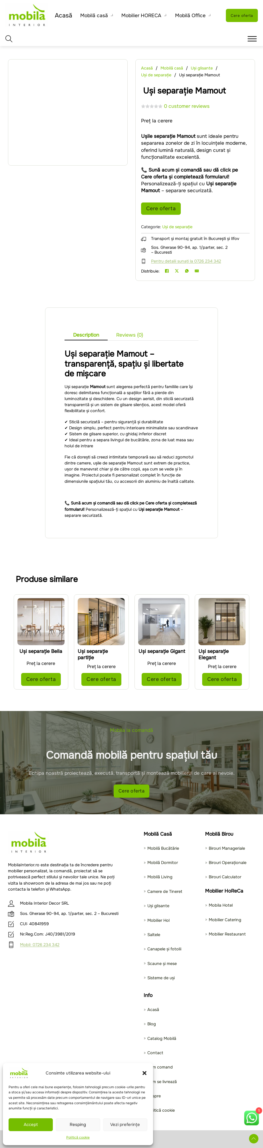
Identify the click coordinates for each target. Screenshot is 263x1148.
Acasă (62, 15)
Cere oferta (241, 15)
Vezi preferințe (125, 1124)
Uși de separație (156, 75)
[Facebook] (166, 271)
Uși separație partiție (93, 653)
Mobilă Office (188, 15)
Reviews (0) (129, 335)
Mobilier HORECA (139, 15)
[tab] (86, 333)
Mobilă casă (92, 15)
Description (86, 335)
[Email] (196, 271)
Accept (31, 1124)
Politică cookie (78, 1137)
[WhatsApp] (186, 271)
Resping (78, 1124)
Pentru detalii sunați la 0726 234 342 (186, 262)
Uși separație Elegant (213, 653)
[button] (144, 1073)
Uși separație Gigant (161, 650)
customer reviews (187, 106)
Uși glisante (202, 68)
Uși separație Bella (40, 650)
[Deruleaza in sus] (253, 1138)
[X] (176, 271)
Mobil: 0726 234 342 (39, 944)
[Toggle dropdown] (110, 15)
